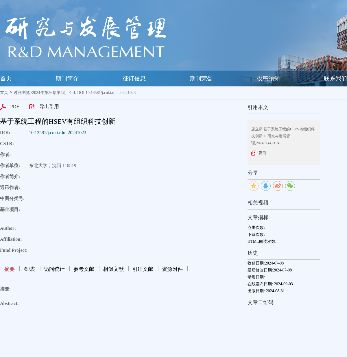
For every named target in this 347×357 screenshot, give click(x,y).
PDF (14, 106)
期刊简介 (67, 78)
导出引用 (49, 106)
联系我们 (335, 78)
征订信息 (134, 78)
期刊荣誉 (201, 78)
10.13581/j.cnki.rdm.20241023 (57, 132)
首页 (6, 78)
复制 (263, 153)
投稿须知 (268, 78)
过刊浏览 (22, 92)
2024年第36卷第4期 (49, 92)
